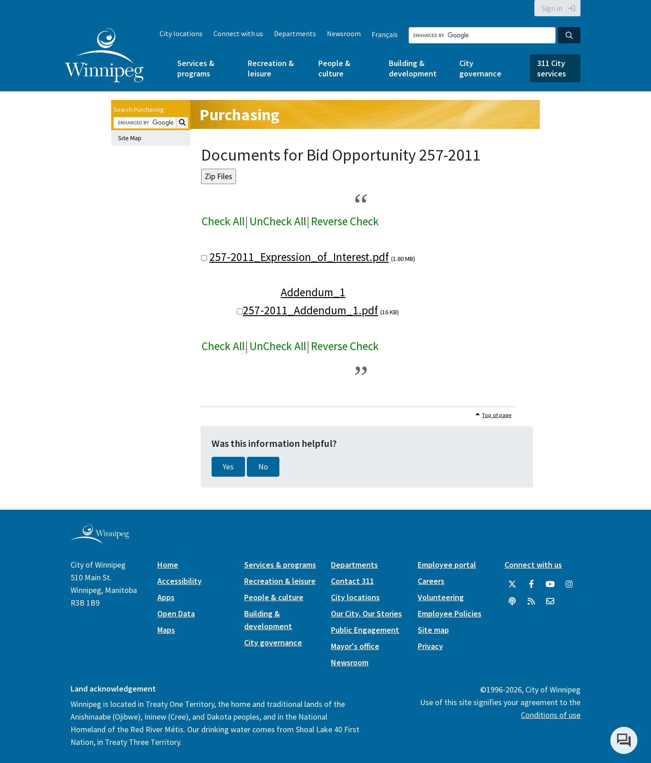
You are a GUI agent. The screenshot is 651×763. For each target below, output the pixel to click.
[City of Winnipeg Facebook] (531, 584)
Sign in (552, 8)
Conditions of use (550, 715)
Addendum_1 (313, 292)
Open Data (176, 613)
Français (385, 34)
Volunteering (441, 597)
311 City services (551, 68)
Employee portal (447, 564)
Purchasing (239, 114)
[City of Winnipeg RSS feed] (531, 601)
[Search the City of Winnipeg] (482, 35)
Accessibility (179, 581)
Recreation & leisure (271, 68)
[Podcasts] (512, 601)
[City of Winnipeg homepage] (100, 540)
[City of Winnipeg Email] (550, 601)
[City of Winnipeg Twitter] (512, 584)
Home (167, 564)
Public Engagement (365, 630)
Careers (431, 581)
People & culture (334, 68)
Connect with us (238, 33)
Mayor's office (355, 646)
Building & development (413, 68)
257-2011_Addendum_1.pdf (310, 310)
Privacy (430, 646)
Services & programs (195, 68)
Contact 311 (352, 581)
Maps (166, 630)
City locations (181, 33)
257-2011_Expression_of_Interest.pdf (299, 257)
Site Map (130, 138)
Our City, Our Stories (366, 613)
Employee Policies (449, 613)
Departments (295, 33)
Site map (433, 630)
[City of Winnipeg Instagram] (569, 584)
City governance (480, 68)
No (263, 467)
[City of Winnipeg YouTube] (550, 584)
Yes (228, 467)
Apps (166, 597)
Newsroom (344, 33)
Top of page (496, 415)
